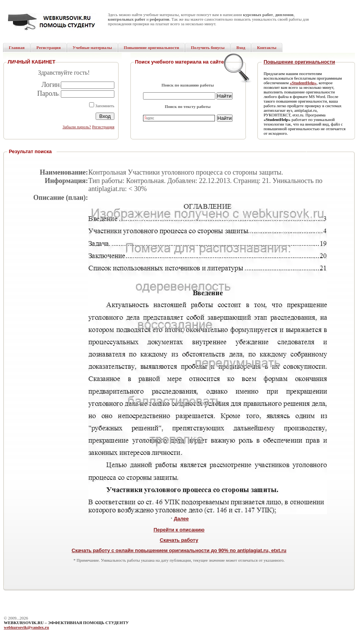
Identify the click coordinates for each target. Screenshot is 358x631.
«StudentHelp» (303, 82)
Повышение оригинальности (299, 62)
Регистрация (103, 126)
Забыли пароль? (76, 126)
